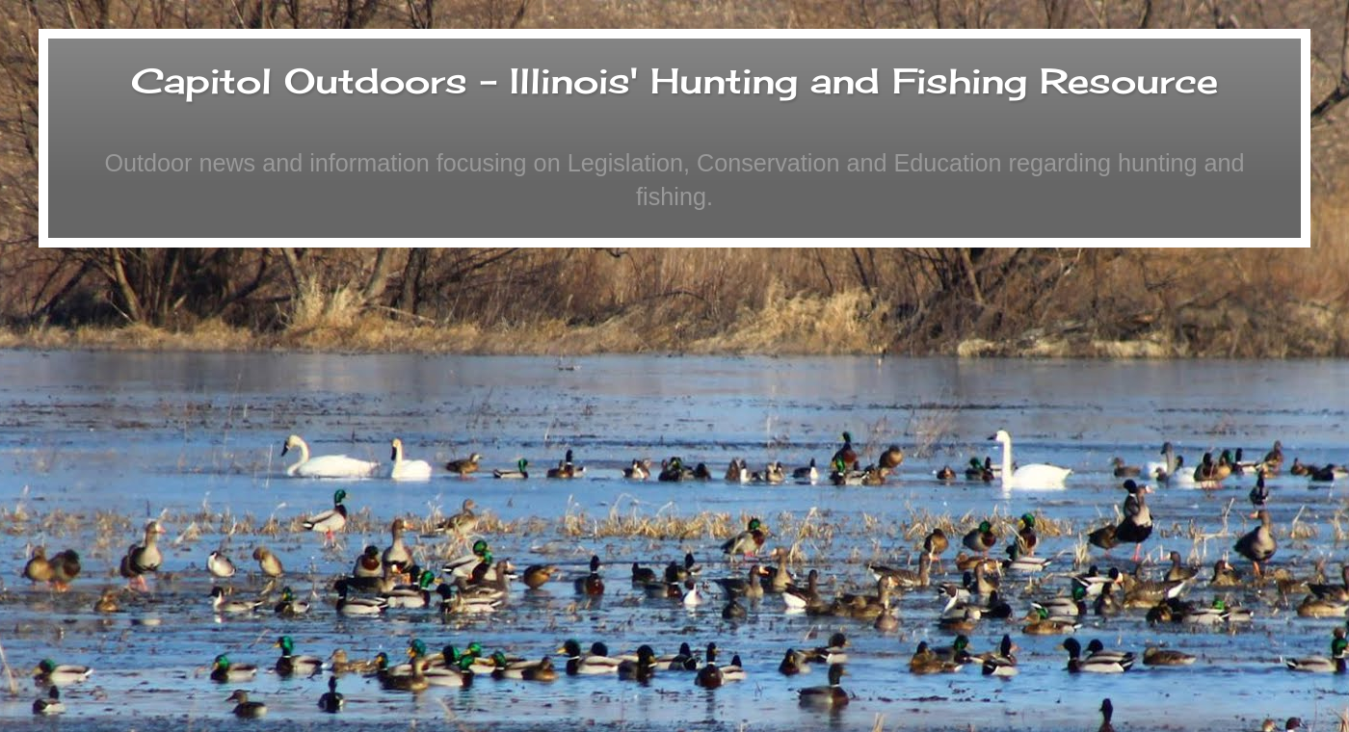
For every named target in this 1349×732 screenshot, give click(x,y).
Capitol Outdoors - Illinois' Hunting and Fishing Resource (674, 81)
